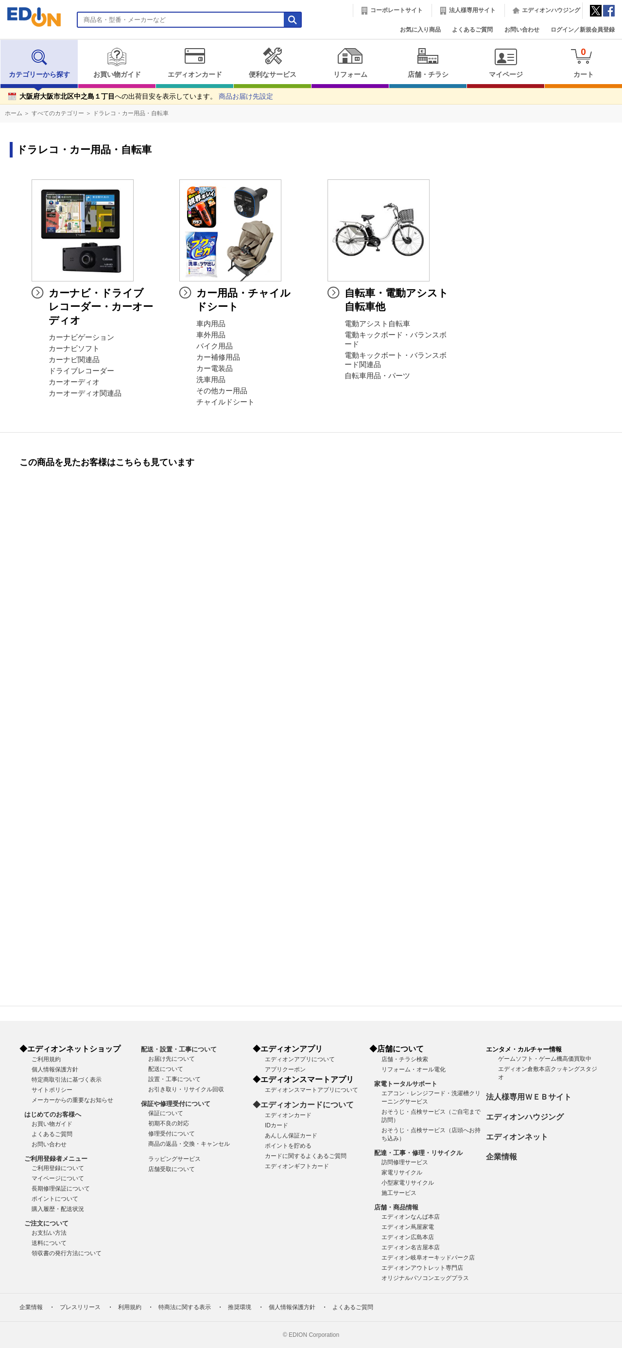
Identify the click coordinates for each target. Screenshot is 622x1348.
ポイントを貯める (288, 1145)
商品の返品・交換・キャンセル (189, 1143)
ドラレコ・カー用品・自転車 (131, 113)
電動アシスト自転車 (377, 324)
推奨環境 (239, 1307)
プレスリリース (80, 1307)
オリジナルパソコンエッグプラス (425, 1278)
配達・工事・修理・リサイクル (418, 1152)
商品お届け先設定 (246, 96)
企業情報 (501, 1157)
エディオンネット (517, 1137)
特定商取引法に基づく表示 (67, 1079)
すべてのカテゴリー (58, 113)
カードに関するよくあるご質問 (305, 1156)
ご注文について (46, 1223)
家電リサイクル (401, 1172)
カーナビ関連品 (74, 360)
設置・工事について (174, 1079)
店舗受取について (171, 1169)
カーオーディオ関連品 (85, 393)
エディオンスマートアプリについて (311, 1089)
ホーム (13, 113)
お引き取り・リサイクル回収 (186, 1089)
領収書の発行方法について (67, 1253)
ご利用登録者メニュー (55, 1158)
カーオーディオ (74, 382)
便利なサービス (272, 62)
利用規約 (129, 1307)
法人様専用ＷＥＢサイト (528, 1097)
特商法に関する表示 (184, 1307)
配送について (165, 1069)
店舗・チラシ (427, 62)
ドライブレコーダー (81, 371)
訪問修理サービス (404, 1162)
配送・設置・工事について (179, 1049)
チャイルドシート (225, 402)
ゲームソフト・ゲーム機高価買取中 (544, 1058)
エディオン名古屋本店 (410, 1247)
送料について (49, 1243)
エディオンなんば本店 (410, 1216)
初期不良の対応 (168, 1123)
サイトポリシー (52, 1089)
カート (583, 62)
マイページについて (58, 1178)
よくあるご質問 (472, 29)
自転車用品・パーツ (377, 376)
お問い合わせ (521, 29)
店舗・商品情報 (396, 1207)
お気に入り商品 (420, 29)
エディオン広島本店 (407, 1237)
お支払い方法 (49, 1232)
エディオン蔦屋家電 (407, 1227)
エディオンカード (194, 62)
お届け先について (171, 1058)
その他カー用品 (221, 391)
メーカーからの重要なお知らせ (72, 1100)
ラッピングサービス (174, 1158)
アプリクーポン (285, 1069)
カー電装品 (214, 368)
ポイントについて (55, 1198)
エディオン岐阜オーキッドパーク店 (428, 1257)
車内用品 (210, 324)
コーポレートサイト (396, 10)
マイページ (505, 62)
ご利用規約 (46, 1059)
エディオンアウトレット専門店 (422, 1267)
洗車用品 (210, 380)
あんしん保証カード (291, 1135)
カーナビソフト (74, 348)
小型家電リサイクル (407, 1182)
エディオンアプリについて (300, 1059)
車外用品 (210, 335)
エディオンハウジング (551, 10)
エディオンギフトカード (297, 1166)
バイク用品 (214, 346)
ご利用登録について (58, 1168)
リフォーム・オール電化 (413, 1069)
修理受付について (171, 1133)
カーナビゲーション (81, 337)
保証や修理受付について (175, 1103)
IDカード (276, 1125)
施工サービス (398, 1193)
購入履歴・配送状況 (58, 1209)
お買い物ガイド (117, 62)
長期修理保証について (61, 1188)
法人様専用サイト (472, 10)
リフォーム (350, 62)
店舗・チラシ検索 (404, 1059)
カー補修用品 (218, 357)
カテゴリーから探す (39, 62)
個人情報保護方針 (55, 1069)
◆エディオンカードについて (303, 1105)
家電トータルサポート (405, 1083)
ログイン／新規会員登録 (583, 29)
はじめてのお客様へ (52, 1114)
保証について (165, 1113)
